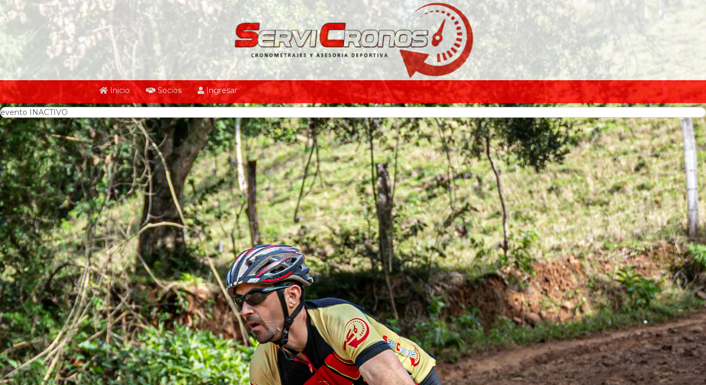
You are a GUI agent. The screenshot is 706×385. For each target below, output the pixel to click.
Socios (164, 90)
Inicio (114, 90)
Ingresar (217, 90)
